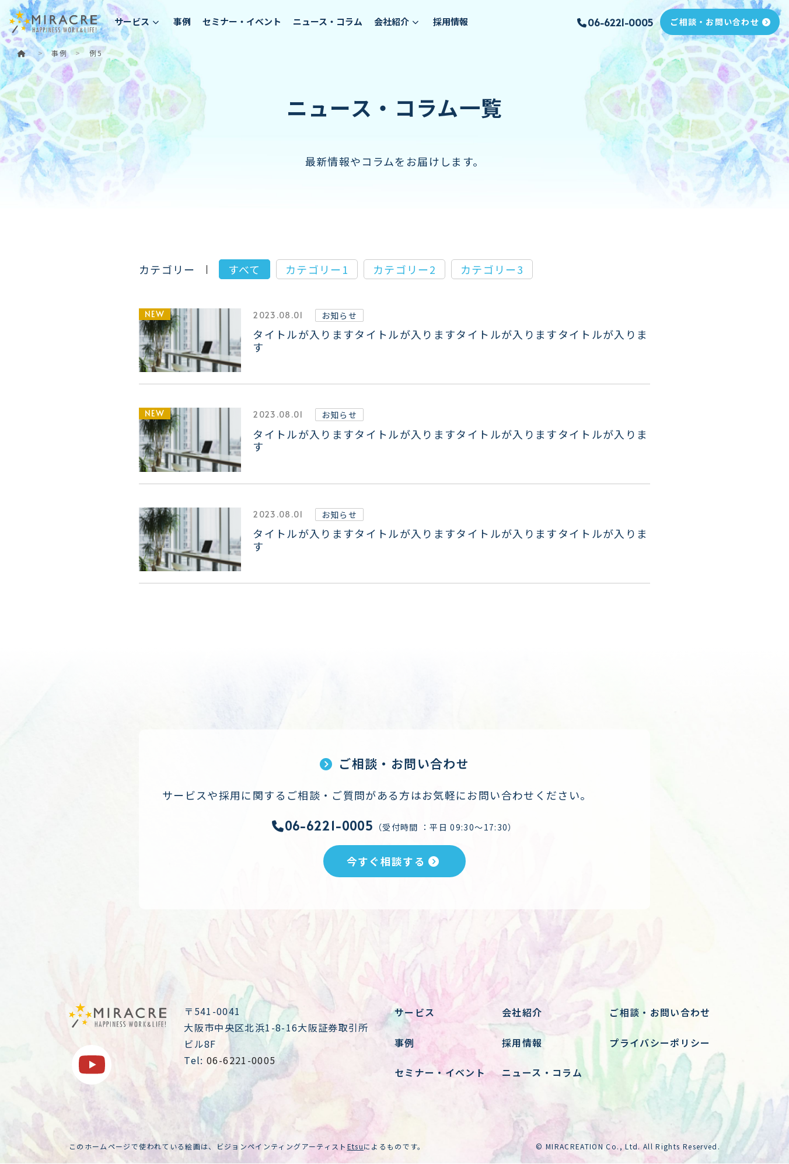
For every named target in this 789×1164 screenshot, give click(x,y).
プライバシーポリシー (660, 1043)
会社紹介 (522, 1013)
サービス (414, 1013)
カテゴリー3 (491, 269)
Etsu (355, 1146)
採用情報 (450, 21)
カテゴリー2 (404, 269)
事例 (182, 21)
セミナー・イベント (242, 21)
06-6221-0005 (614, 22)
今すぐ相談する (393, 860)
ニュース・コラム (327, 21)
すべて (244, 269)
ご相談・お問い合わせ (720, 21)
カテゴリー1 (316, 269)
